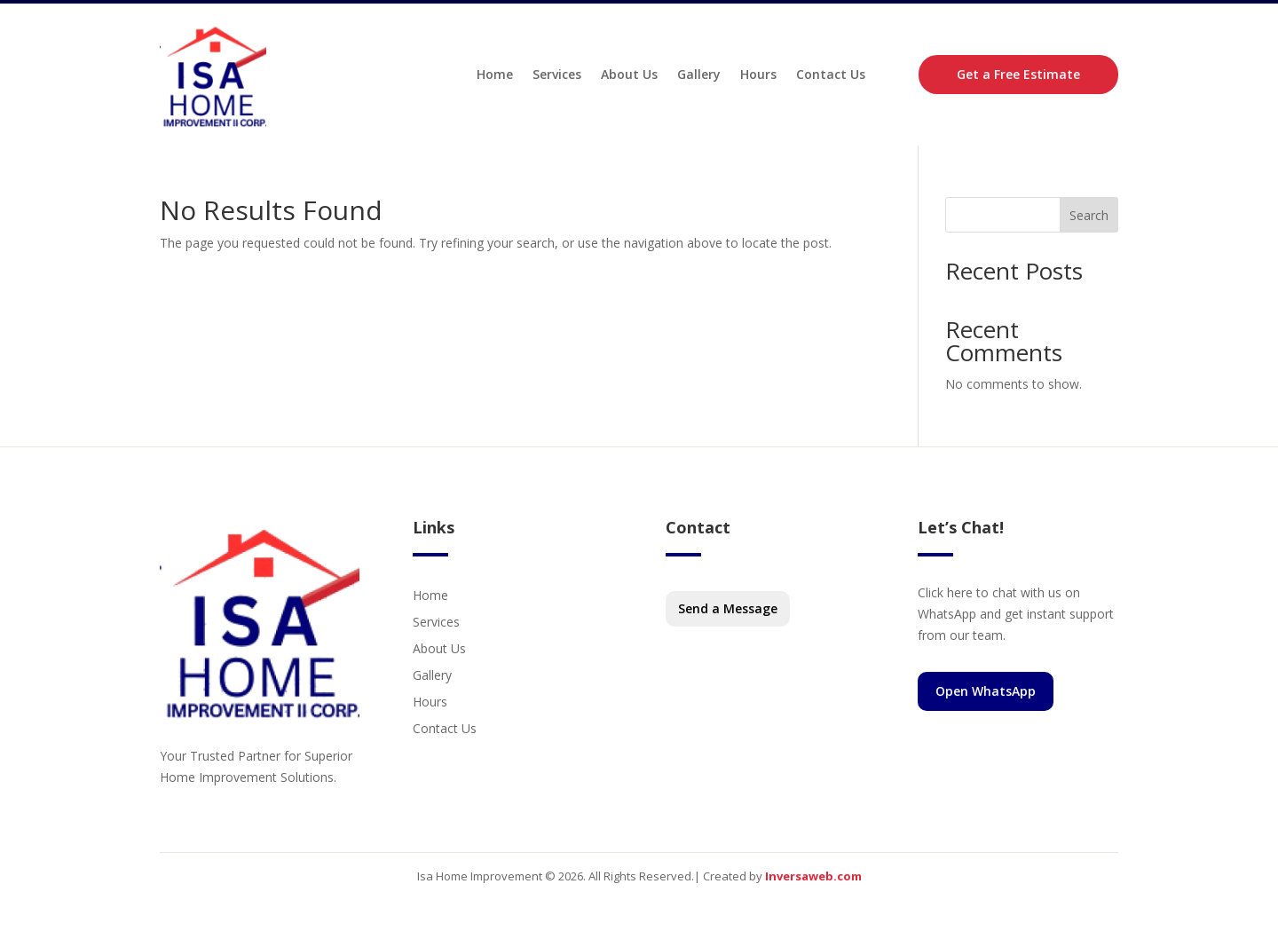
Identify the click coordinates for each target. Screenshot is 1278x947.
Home (495, 74)
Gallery (699, 74)
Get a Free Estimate (1018, 74)
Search (1088, 215)
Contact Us (830, 74)
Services (556, 74)
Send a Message (727, 608)
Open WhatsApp (985, 691)
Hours (758, 74)
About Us (629, 74)
